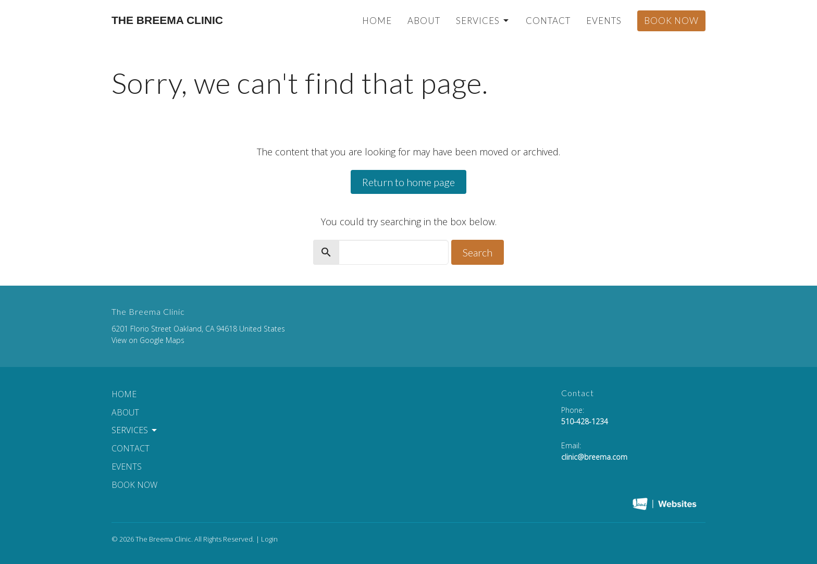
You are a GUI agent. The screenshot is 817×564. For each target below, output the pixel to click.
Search (477, 252)
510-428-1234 (584, 421)
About (423, 20)
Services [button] (135, 430)
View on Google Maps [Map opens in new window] (148, 340)
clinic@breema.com (594, 457)
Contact (548, 20)
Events (604, 20)
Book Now (671, 20)
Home (377, 20)
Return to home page (408, 182)
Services (483, 20)
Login (269, 539)
